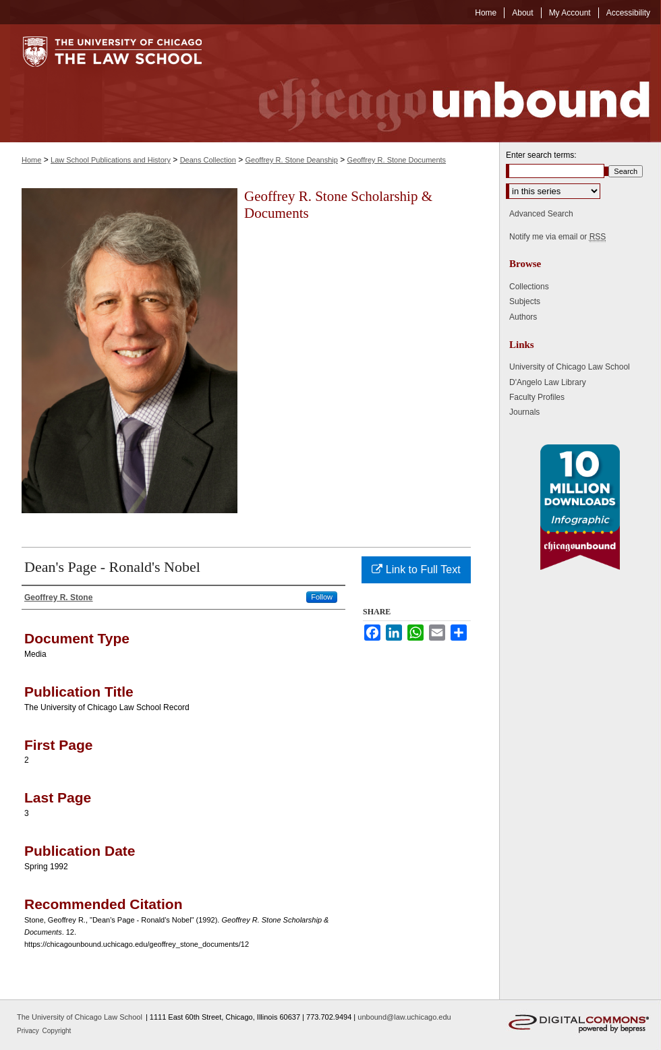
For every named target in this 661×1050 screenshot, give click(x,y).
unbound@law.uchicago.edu (404, 1017)
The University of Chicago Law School (79, 1017)
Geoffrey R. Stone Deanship (292, 160)
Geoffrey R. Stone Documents (397, 160)
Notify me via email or (557, 236)
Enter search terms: (541, 155)
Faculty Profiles (537, 397)
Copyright (56, 1030)
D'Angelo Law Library (547, 382)
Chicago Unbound (442, 83)
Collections (529, 286)
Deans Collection (208, 160)
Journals (524, 412)
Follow (322, 597)
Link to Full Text (416, 569)
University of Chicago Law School (569, 367)
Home (31, 160)
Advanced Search (541, 213)
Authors (523, 317)
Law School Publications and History (111, 160)
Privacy (29, 1030)
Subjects (524, 301)
